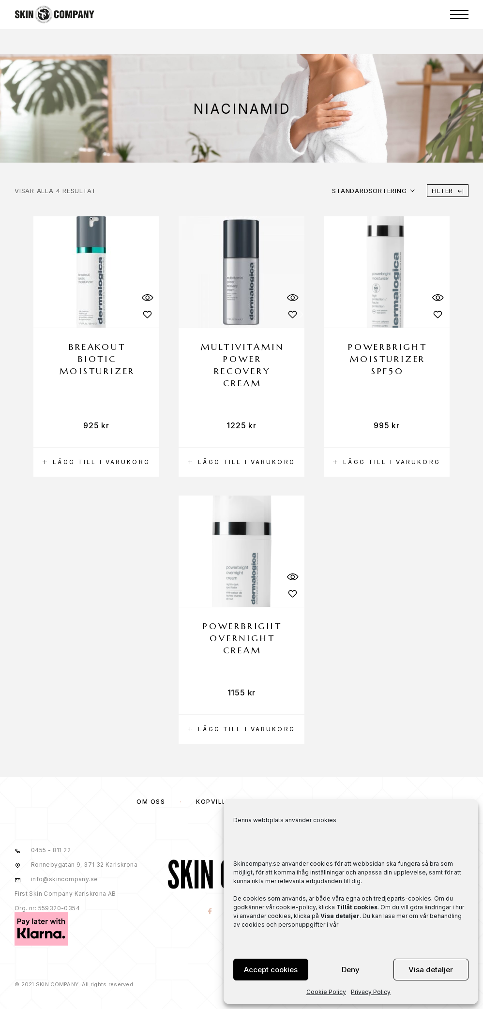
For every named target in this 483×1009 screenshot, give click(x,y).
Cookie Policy (326, 991)
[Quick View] (147, 297)
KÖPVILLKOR (219, 801)
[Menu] (459, 14)
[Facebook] (210, 912)
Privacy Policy (371, 991)
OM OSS (150, 801)
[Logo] (55, 14)
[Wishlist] (147, 314)
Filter (448, 191)
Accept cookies (271, 969)
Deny (351, 969)
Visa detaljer (430, 969)
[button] (96, 462)
